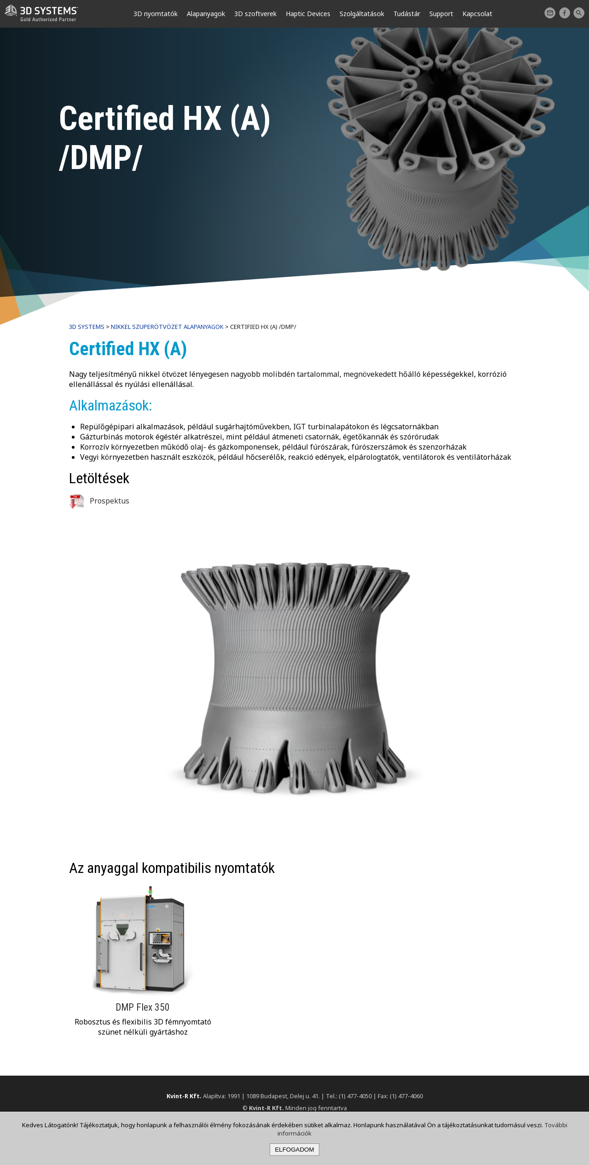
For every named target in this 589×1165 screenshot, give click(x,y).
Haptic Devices (308, 13)
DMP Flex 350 (142, 1007)
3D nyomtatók (155, 13)
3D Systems (86, 326)
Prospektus (99, 501)
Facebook (564, 12)
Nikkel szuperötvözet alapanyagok (167, 326)
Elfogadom (294, 1149)
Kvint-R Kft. (184, 1096)
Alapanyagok (206, 13)
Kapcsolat (549, 12)
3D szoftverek (255, 13)
